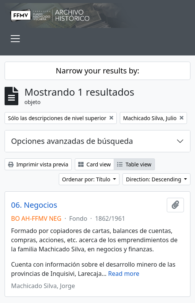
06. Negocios (34, 205)
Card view (94, 164)
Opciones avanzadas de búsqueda (72, 141)
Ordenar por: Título (87, 179)
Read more (123, 273)
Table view (134, 164)
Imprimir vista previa (38, 164)
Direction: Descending (154, 179)
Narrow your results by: (97, 70)
